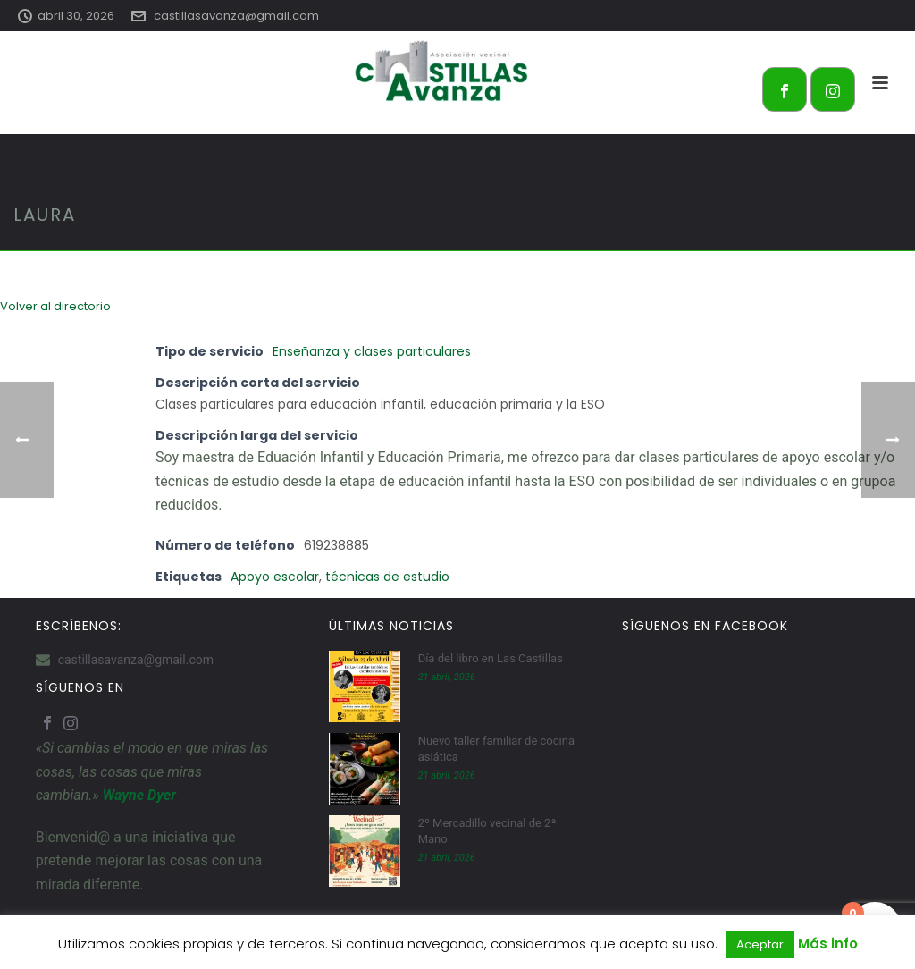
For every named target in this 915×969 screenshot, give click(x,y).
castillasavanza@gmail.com (236, 15)
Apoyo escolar (275, 577)
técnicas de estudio (387, 577)
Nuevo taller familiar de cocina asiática (496, 748)
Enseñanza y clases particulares (372, 351)
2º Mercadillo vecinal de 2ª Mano (487, 831)
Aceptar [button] (760, 944)
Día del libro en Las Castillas (490, 658)
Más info (828, 943)
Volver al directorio (55, 306)
